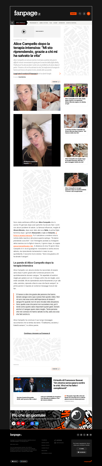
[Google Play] (23, 461)
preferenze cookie (47, 453)
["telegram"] (37, 423)
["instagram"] (18, 423)
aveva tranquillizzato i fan (23, 246)
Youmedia (44, 440)
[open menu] (12, 23)
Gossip (55, 23)
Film (50, 23)
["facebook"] (32, 423)
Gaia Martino (22, 77)
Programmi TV (34, 23)
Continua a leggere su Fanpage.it (37, 333)
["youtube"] (23, 423)
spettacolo (20, 22)
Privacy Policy (46, 445)
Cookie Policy (45, 448)
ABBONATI (73, 13)
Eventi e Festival (71, 23)
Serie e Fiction (44, 23)
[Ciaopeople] (88, 462)
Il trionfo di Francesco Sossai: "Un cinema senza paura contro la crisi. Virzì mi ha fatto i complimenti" (69, 384)
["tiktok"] (14, 423)
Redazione (44, 450)
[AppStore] (14, 461)
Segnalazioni (45, 442)
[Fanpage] (16, 435)
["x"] (27, 423)
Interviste (62, 23)
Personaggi (16, 364)
